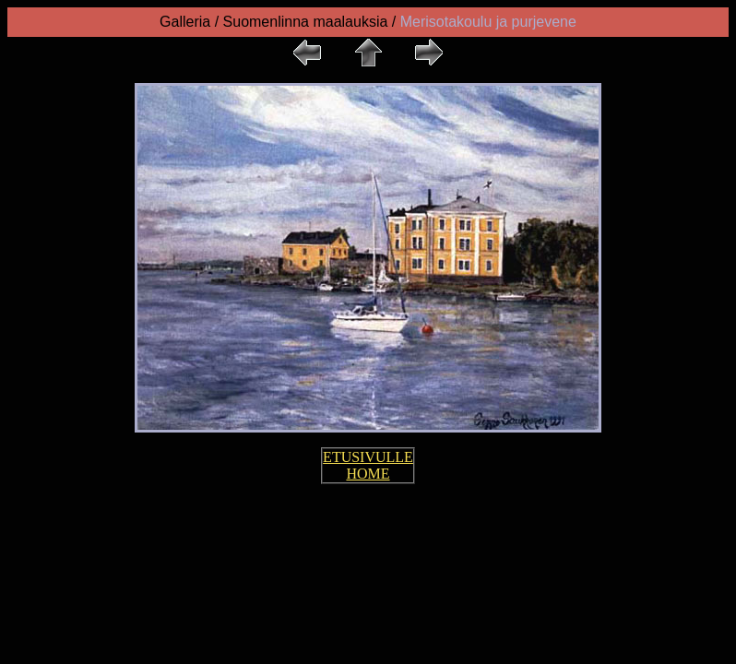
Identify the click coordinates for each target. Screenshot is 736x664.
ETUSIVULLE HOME (368, 465)
